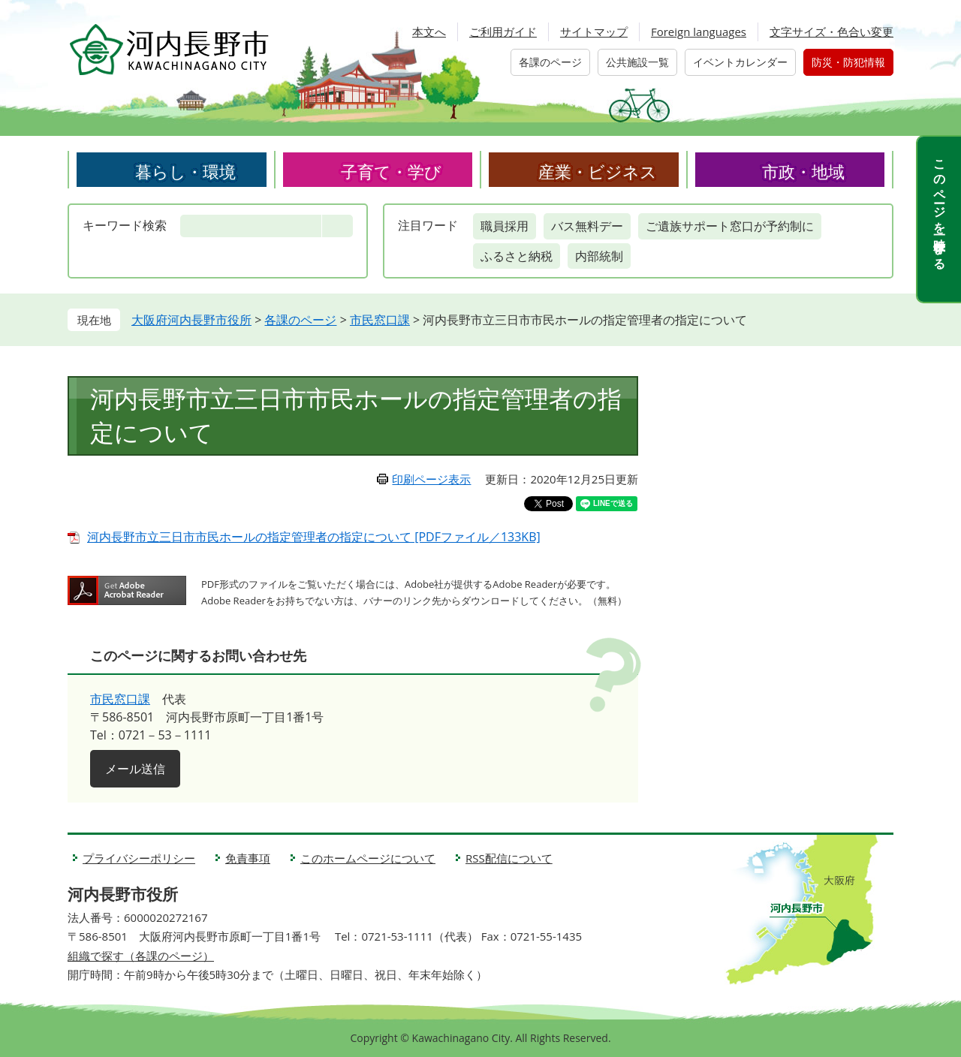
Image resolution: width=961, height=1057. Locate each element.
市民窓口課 (380, 320)
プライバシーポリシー (139, 858)
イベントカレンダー (740, 62)
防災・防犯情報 (848, 62)
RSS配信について (509, 858)
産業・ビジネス (597, 171)
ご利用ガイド (503, 31)
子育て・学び (391, 171)
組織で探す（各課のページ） (141, 955)
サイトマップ (594, 31)
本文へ (429, 31)
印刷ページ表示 (431, 478)
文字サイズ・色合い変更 (831, 31)
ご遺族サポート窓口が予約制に (730, 226)
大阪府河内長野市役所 (191, 320)
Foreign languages (698, 31)
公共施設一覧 (637, 62)
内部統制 (599, 256)
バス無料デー (587, 226)
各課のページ (550, 62)
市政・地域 (803, 171)
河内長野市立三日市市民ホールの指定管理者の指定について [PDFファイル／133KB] (314, 536)
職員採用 (504, 226)
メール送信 (135, 768)
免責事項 (247, 858)
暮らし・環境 (185, 171)
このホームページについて (367, 858)
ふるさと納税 (516, 256)
